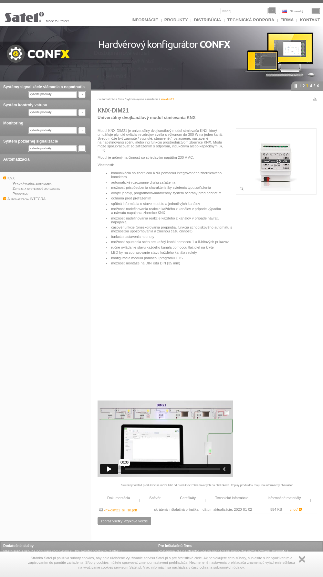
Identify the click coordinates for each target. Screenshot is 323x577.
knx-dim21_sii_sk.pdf (118, 510)
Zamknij (302, 559)
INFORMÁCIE (144, 19)
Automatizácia (16, 159)
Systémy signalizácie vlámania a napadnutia (44, 87)
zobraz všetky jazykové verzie (124, 521)
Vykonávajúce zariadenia (143, 99)
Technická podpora (250, 19)
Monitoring (13, 123)
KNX (122, 99)
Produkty (176, 19)
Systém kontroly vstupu (25, 105)
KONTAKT (310, 19)
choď (296, 509)
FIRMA (287, 19)
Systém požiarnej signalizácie (30, 141)
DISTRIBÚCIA (207, 19)
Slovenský (296, 11)
